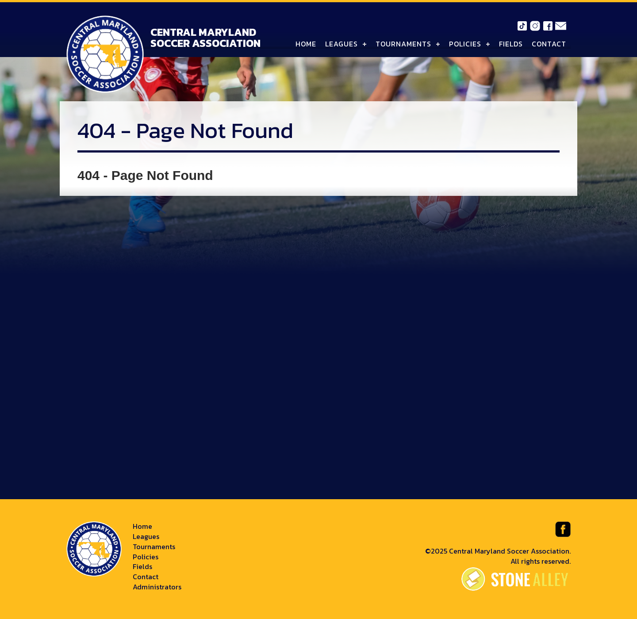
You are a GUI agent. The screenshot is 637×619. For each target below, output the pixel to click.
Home (305, 43)
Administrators (157, 586)
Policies (465, 43)
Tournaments (403, 43)
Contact (549, 43)
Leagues (341, 43)
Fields (511, 43)
